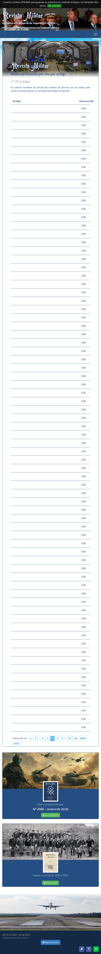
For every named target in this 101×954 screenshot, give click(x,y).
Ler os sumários (50, 815)
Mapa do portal (51, 942)
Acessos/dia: (83, 101)
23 (69, 738)
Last (16, 743)
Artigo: (17, 101)
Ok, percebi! (54, 5)
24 (75, 738)
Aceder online (50, 883)
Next (83, 738)
